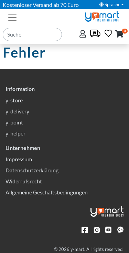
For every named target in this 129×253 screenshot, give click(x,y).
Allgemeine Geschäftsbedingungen (47, 192)
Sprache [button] (109, 4)
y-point (14, 122)
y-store (14, 100)
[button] (119, 34)
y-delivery (17, 111)
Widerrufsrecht (24, 181)
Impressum (19, 159)
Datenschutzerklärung (32, 170)
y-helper (15, 133)
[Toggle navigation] (12, 16)
